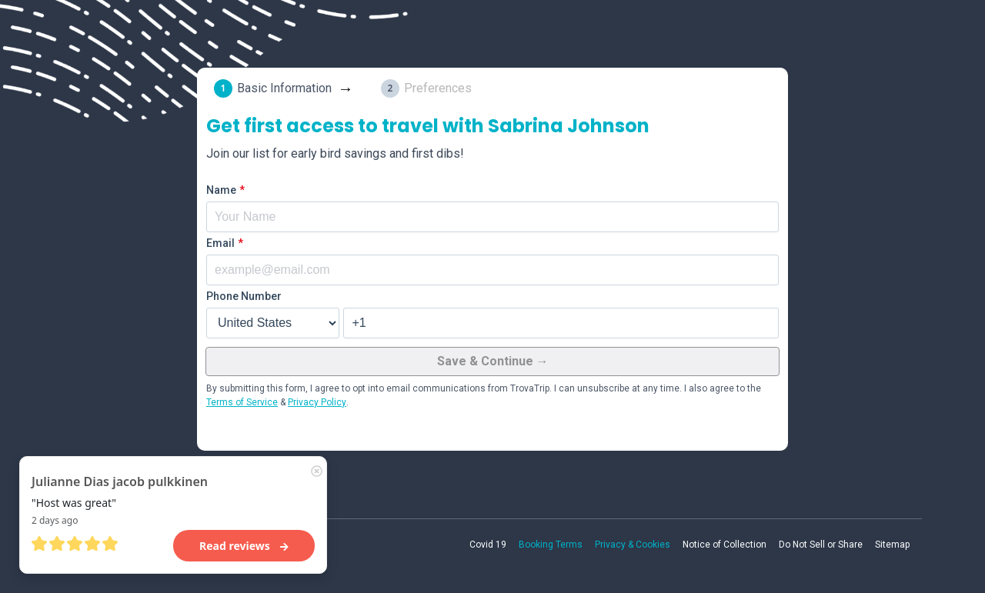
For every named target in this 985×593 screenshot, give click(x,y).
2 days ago (55, 520)
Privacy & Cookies (632, 544)
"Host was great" (74, 502)
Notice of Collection (724, 544)
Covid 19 (487, 544)
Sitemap (892, 544)
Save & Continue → (493, 361)
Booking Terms (551, 544)
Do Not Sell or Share (821, 544)
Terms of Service (242, 402)
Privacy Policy (317, 402)
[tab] (286, 88)
